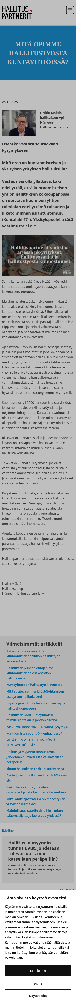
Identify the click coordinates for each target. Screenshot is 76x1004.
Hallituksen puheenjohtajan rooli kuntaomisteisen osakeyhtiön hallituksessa (30, 673)
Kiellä (38, 984)
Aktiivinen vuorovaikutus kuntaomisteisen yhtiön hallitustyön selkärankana (33, 656)
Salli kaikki (38, 971)
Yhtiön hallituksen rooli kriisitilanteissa (35, 769)
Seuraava (67, 890)
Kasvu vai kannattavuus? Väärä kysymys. (37, 727)
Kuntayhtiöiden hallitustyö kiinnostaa (34, 685)
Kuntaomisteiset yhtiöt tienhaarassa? (34, 733)
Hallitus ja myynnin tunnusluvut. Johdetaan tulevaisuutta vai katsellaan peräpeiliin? (34, 757)
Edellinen (9, 830)
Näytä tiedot (38, 996)
